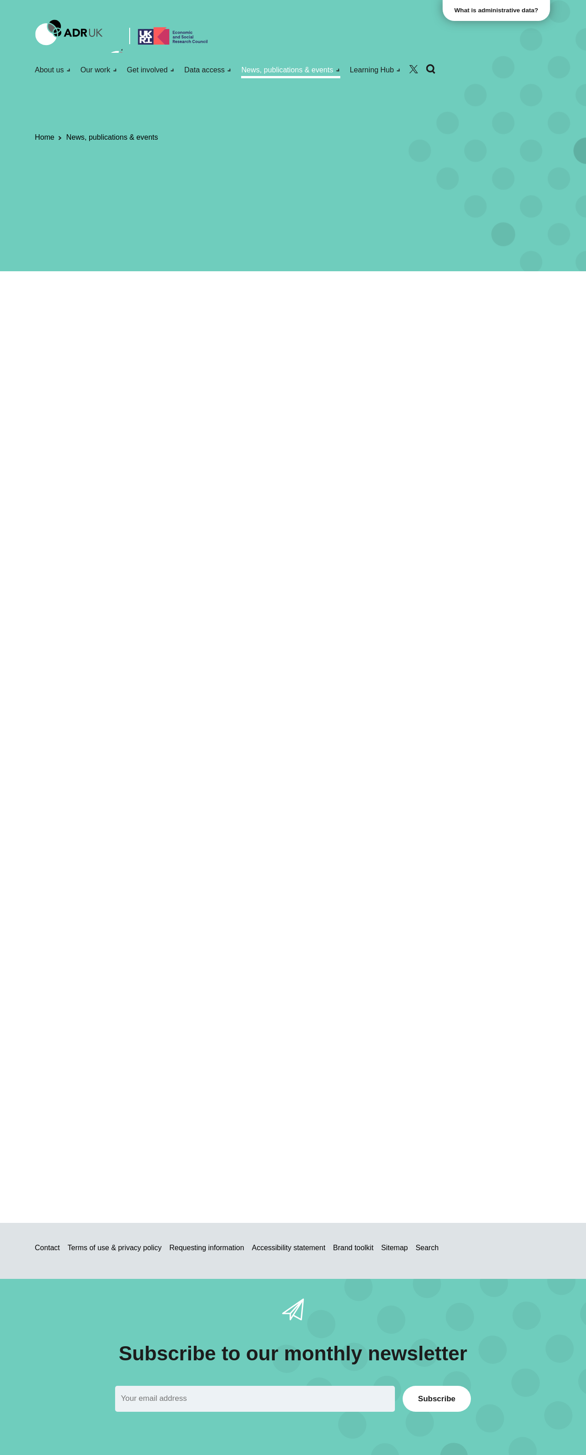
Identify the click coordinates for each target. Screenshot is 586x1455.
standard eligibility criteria (192, 1020)
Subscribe (436, 1398)
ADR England (183, 321)
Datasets (141, 321)
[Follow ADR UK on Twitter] (413, 69)
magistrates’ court (232, 645)
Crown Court (289, 645)
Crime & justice (337, 321)
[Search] (431, 69)
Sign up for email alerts (398, 516)
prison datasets (356, 645)
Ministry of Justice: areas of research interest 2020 (224, 678)
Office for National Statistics (259, 321)
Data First (374, 596)
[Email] (255, 1399)
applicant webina (266, 1142)
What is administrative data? (498, 10)
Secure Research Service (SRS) (255, 608)
